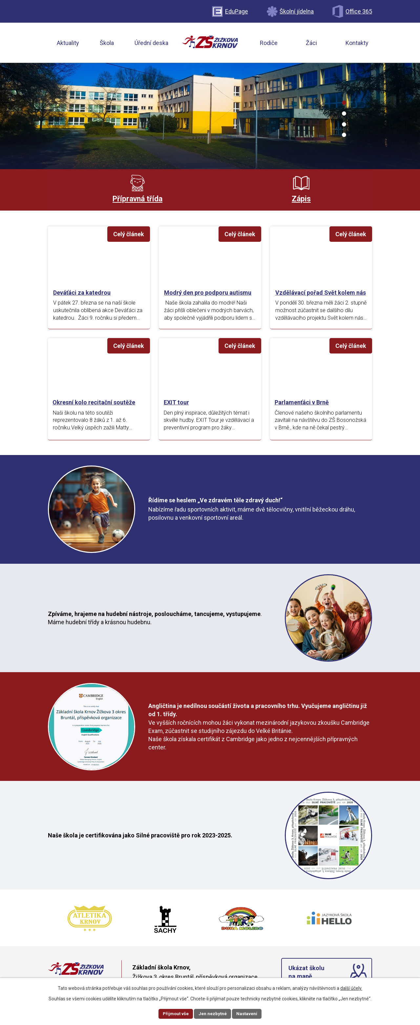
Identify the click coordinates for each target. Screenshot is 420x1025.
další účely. (351, 987)
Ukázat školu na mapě (307, 976)
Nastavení (248, 1013)
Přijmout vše (174, 1013)
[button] (344, 103)
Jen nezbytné (213, 1013)
